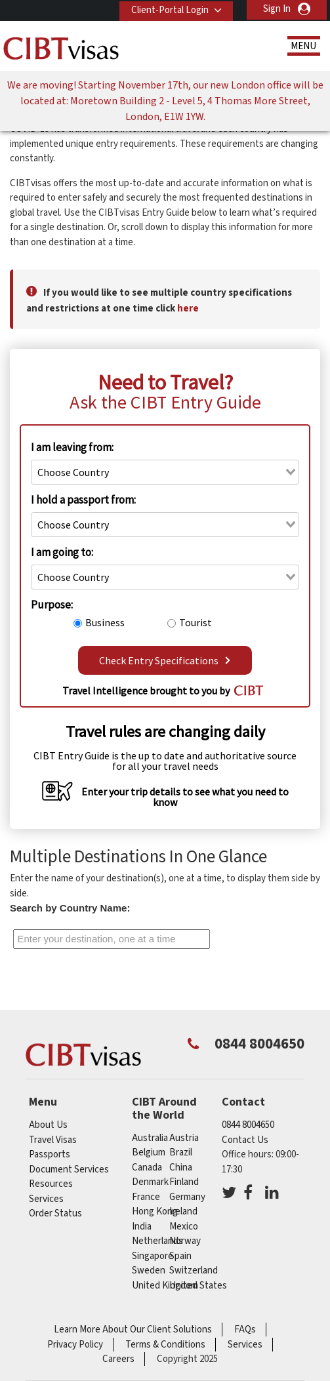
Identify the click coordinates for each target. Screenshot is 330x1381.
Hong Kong (155, 1211)
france (146, 1197)
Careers (118, 1359)
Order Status (55, 1213)
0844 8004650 (248, 1125)
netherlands (157, 1241)
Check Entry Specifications (164, 660)
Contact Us (245, 1140)
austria (184, 1138)
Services (46, 1199)
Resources (51, 1184)
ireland (183, 1211)
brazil (180, 1152)
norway (185, 1241)
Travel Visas (53, 1140)
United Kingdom (165, 1285)
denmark (150, 1182)
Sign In (277, 9)
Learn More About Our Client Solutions (133, 1329)
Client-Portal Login (168, 9)
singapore (152, 1256)
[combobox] (165, 472)
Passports (49, 1154)
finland (184, 1182)
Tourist (195, 622)
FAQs (245, 1329)
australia (150, 1138)
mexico (183, 1226)
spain (180, 1256)
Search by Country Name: (70, 907)
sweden (148, 1270)
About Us (48, 1125)
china (180, 1167)
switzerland (193, 1270)
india (142, 1226)
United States (198, 1285)
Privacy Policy (75, 1344)
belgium (148, 1152)
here (188, 308)
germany (187, 1197)
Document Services (69, 1169)
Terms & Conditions (165, 1344)
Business (105, 622)
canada (147, 1167)
